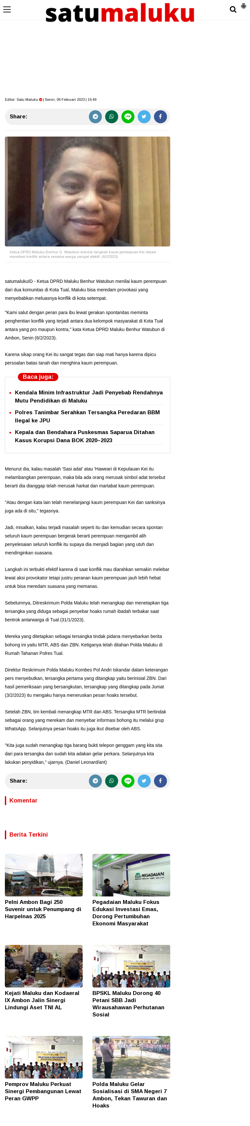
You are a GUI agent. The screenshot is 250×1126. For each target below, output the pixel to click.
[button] (243, 3)
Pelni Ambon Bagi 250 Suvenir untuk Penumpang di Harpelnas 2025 (43, 909)
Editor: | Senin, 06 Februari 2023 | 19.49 (50, 99)
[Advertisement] (125, 48)
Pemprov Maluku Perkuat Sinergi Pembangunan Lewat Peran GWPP (43, 1091)
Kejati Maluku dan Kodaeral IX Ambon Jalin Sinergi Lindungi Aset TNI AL (42, 1000)
